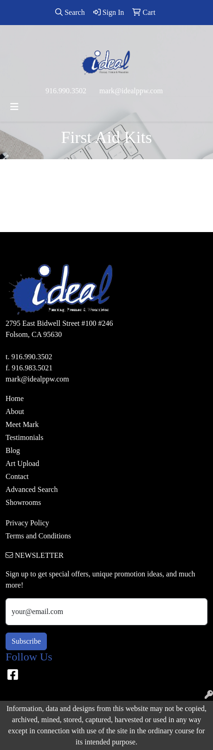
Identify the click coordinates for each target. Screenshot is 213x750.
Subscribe (26, 641)
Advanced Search (32, 489)
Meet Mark (22, 424)
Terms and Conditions (38, 536)
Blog (13, 450)
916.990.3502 (65, 91)
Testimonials (25, 437)
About (15, 411)
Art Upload (22, 463)
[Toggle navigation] (14, 106)
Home (15, 398)
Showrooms (23, 502)
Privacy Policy (27, 523)
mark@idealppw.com (131, 91)
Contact (17, 476)
